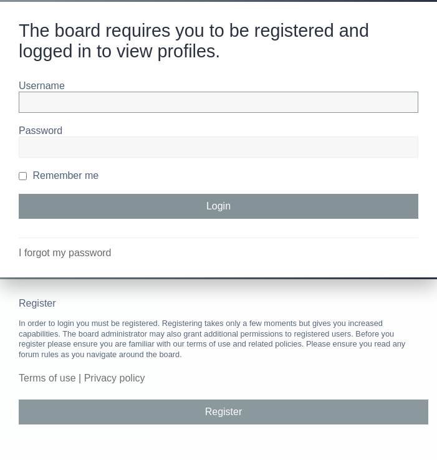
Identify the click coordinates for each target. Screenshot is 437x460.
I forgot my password (65, 252)
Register (224, 411)
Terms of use (47, 378)
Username (42, 85)
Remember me (58, 175)
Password (40, 130)
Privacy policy (114, 378)
